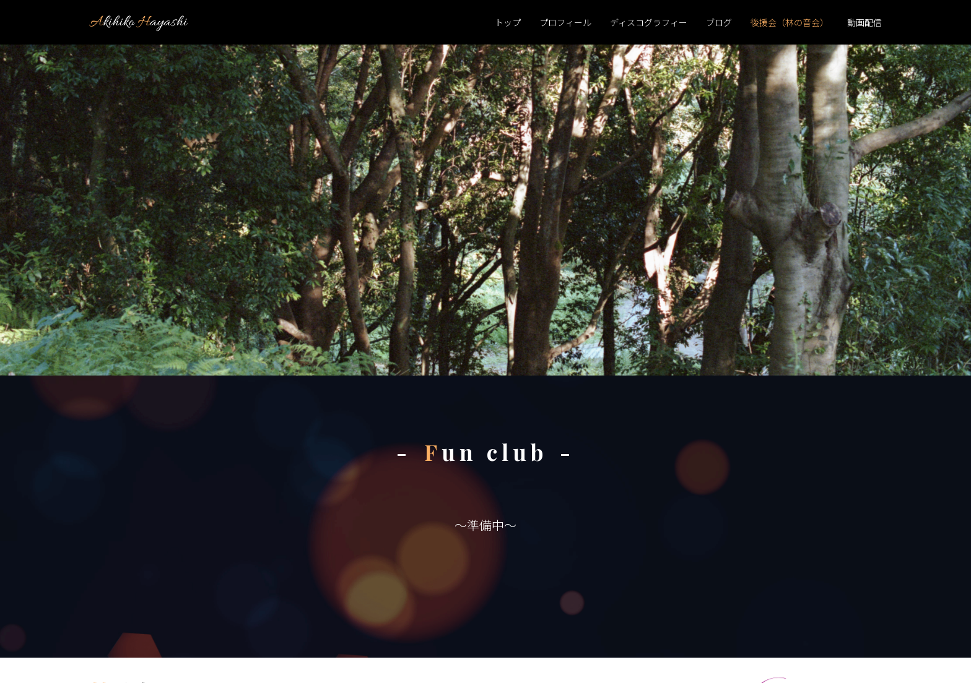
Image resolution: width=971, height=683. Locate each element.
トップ (508, 22)
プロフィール (565, 22)
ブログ (719, 22)
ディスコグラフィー (648, 22)
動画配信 (864, 22)
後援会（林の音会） (790, 22)
